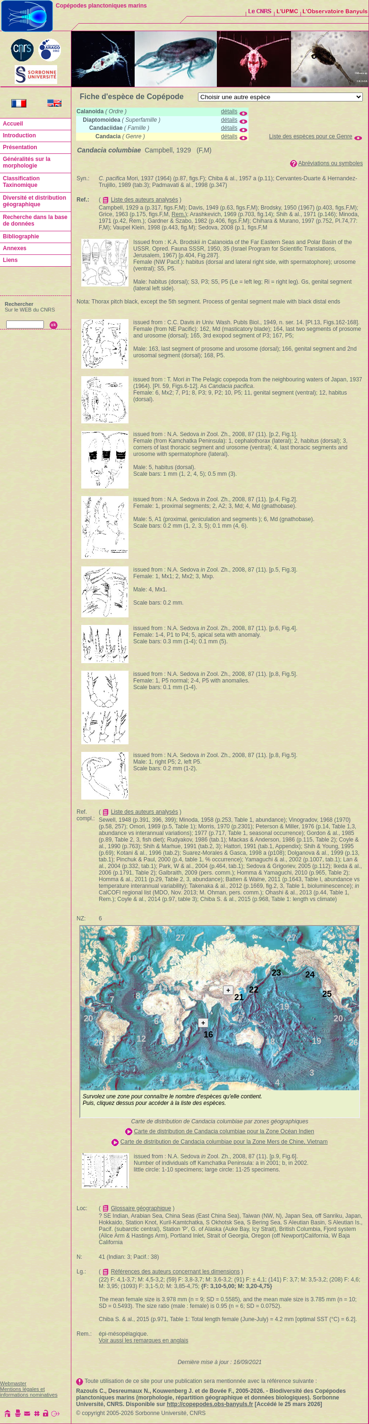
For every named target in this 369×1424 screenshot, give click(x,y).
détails (229, 111)
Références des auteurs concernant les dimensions (175, 1271)
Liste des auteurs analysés (144, 199)
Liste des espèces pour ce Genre (310, 136)
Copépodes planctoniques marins (101, 5)
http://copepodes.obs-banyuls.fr (210, 1404)
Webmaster (13, 1383)
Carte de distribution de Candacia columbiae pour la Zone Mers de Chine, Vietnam (224, 1141)
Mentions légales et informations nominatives (29, 1392)
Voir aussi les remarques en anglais (143, 1340)
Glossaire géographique (141, 1208)
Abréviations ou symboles (330, 163)
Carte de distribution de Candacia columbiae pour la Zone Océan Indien (224, 1131)
